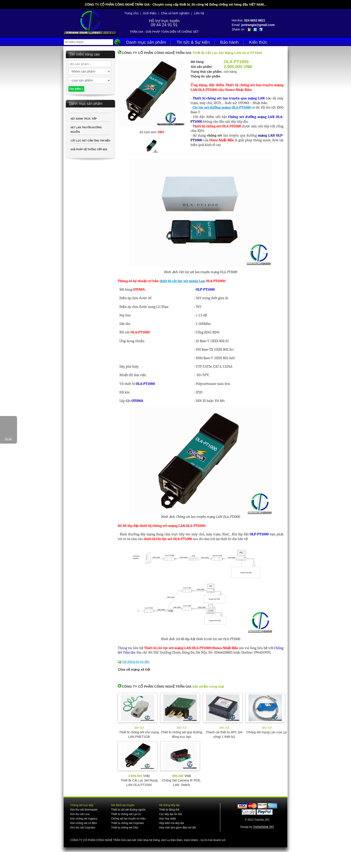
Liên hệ (199, 13)
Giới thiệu (150, 13)
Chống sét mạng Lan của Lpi (266, 732)
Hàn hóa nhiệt (167, 818)
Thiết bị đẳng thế (169, 809)
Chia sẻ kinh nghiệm (175, 13)
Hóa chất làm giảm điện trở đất (177, 827)
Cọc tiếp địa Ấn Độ (170, 814)
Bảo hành (229, 42)
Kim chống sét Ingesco (84, 818)
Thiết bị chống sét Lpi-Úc (126, 814)
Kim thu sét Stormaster (84, 809)
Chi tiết (8, 439)
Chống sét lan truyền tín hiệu (128, 818)
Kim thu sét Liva (79, 814)
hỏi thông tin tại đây (136, 661)
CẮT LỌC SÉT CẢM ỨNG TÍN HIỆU (90, 140)
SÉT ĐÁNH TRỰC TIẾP (84, 118)
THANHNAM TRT (263, 826)
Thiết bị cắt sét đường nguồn (128, 809)
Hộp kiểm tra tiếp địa (171, 823)
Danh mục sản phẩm (146, 42)
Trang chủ (131, 13)
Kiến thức (258, 42)
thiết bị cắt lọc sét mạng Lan (182, 281)
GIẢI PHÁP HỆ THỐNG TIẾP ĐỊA (89, 149)
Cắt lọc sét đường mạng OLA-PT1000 (222, 107)
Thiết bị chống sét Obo (124, 827)
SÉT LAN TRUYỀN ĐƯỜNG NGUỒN (86, 129)
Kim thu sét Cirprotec (82, 827)
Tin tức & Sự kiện (193, 42)
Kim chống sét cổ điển (83, 823)
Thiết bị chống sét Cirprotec (127, 823)
